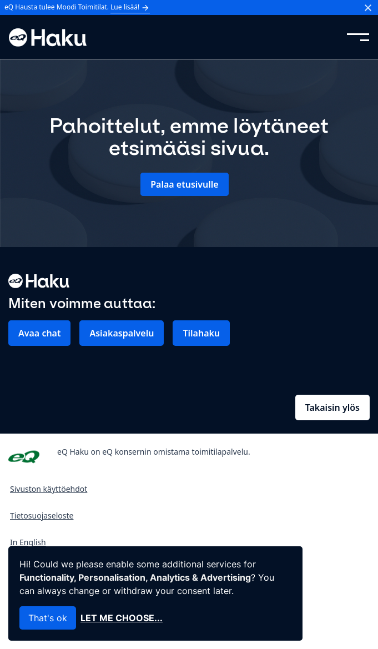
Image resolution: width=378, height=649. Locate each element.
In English (28, 542)
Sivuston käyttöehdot (48, 489)
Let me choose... (121, 617)
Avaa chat (39, 333)
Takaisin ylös (332, 407)
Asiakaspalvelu (121, 333)
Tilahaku (201, 333)
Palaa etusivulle (184, 184)
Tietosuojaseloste (41, 515)
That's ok (47, 617)
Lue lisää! (130, 7)
